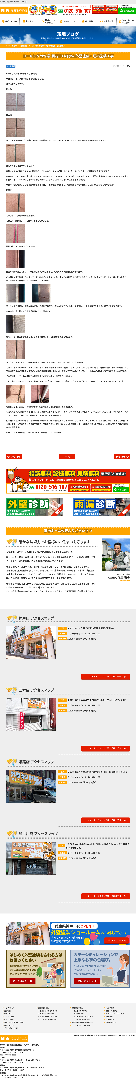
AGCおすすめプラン (47, 1013)
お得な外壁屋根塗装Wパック (82, 1022)
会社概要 (7, 1011)
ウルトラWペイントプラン (49, 1016)
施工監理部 (11, 66)
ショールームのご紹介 (126, 21)
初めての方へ (9, 21)
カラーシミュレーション (115, 1013)
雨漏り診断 (110, 1008)
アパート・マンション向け (81, 1025)
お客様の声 (106, 21)
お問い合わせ (9, 1025)
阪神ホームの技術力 (48, 21)
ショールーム (9, 1013)
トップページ (9, 1008)
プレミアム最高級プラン (48, 1019)
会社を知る (29, 21)
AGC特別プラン (79, 1013)
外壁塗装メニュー (44, 1008)
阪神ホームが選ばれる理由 (13, 1022)
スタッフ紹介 (9, 1016)
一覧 (67, 456)
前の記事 (120, 456)
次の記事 (15, 456)
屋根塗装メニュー (78, 1008)
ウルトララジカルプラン (48, 1011)
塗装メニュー (68, 21)
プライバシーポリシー (12, 1028)
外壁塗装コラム (111, 1022)
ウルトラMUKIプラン (81, 1011)
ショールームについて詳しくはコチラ (104, 676)
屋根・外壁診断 (111, 1011)
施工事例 (87, 21)
